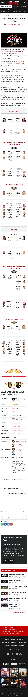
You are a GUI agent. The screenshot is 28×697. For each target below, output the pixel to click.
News (13, 639)
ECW (20, 9)
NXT (13, 404)
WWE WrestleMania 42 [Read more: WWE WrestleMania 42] (16, 574)
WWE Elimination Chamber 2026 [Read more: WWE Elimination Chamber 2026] (14, 605)
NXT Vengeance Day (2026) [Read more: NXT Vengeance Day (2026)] (17, 592)
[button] (14, 111)
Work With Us (16, 695)
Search (9, 695)
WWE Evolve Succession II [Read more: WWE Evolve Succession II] (17, 598)
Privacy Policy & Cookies (20, 693)
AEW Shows (23, 6)
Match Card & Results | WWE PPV (13, 24)
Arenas (25, 11)
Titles (11, 649)
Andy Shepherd (18, 453)
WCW (16, 9)
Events (21, 646)
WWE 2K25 (5, 642)
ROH (13, 9)
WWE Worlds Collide (17, 430)
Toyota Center (16, 426)
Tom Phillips (17, 445)
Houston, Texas (16, 423)
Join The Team (8, 561)
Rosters (14, 646)
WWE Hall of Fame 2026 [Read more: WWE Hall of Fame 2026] (16, 580)
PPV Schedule (11, 11)
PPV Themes (19, 11)
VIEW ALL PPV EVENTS (19, 613)
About (3, 693)
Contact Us (9, 693)
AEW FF (13, 642)
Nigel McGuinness (19, 441)
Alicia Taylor (17, 449)
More (17, 649)
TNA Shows (3, 9)
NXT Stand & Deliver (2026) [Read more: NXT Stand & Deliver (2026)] (18, 586)
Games (6, 646)
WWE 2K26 (20, 639)
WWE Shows (16, 6)
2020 (13, 412)
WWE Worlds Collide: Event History (14, 480)
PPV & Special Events (6, 6)
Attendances (4, 11)
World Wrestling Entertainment (18, 400)
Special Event (15, 408)
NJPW (9, 9)
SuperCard (22, 642)
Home (7, 639)
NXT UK (16, 404)
